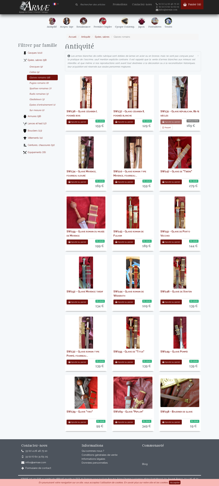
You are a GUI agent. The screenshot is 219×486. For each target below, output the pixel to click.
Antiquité (85, 37)
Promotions (120, 4)
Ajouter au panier (77, 122)
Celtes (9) (34, 72)
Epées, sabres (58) (35, 60)
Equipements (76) (34, 153)
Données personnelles (95, 462)
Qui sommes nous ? (93, 450)
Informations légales (93, 458)
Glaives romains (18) (39, 77)
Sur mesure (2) (36, 110)
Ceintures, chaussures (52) (39, 145)
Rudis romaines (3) (38, 94)
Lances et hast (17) (35, 124)
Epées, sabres (101, 37)
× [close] (198, 55)
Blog (145, 464)
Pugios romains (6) (39, 83)
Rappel (166, 127)
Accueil (72, 37)
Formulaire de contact (38, 468)
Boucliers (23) (32, 131)
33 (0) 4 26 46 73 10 (167, 4)
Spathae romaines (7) (40, 88)
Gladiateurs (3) (36, 99)
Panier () (192, 4)
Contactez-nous (142, 4)
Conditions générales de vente (99, 454)
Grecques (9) (36, 66)
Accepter (175, 482)
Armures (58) (32, 116)
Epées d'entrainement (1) (42, 104)
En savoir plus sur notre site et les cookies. (146, 482)
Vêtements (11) (33, 138)
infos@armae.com (166, 10)
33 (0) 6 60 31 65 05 (167, 7)
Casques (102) (32, 53)
